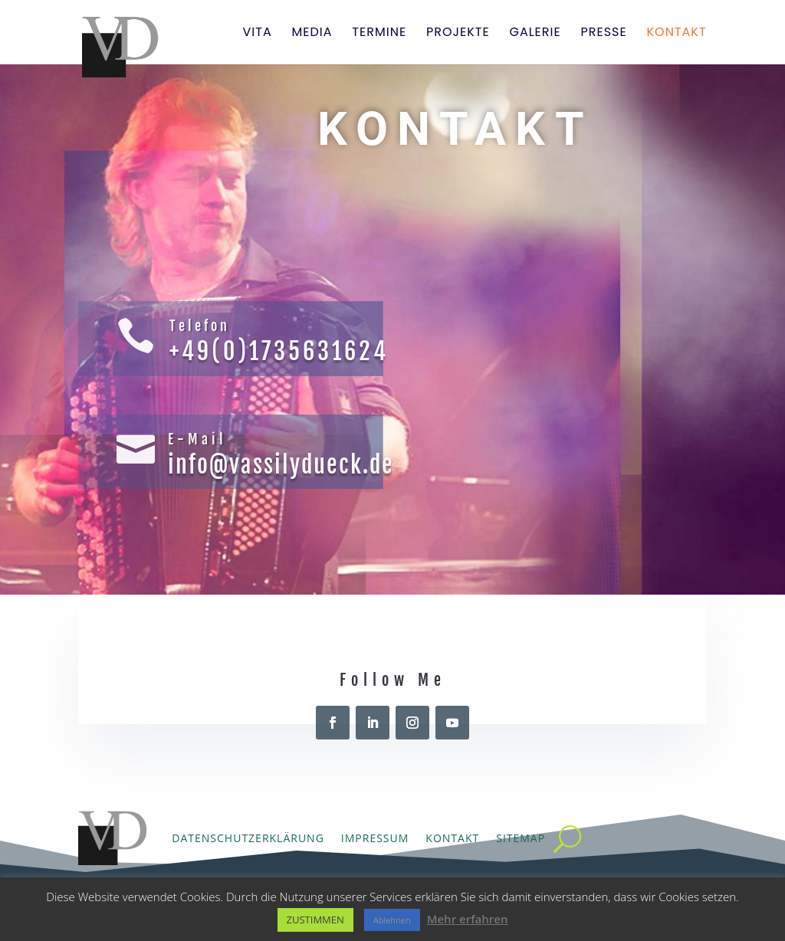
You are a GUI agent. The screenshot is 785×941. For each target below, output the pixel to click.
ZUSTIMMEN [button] (315, 919)
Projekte (458, 34)
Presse (603, 34)
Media (311, 34)
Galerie (534, 34)
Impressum (375, 838)
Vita (256, 34)
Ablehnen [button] (392, 920)
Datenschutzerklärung (248, 838)
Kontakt (677, 34)
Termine (379, 34)
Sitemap (520, 838)
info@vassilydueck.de (281, 465)
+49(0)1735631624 (279, 351)
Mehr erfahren (467, 918)
